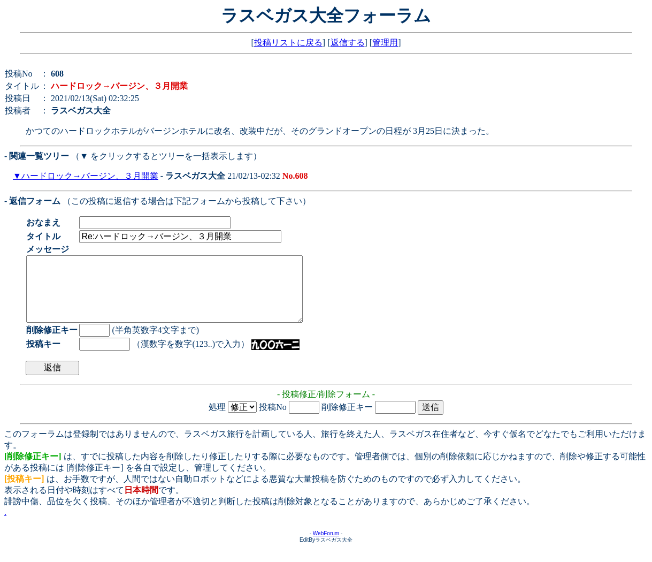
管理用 (385, 42)
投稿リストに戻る (288, 42)
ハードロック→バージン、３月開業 (89, 175)
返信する (348, 42)
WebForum (326, 546)
